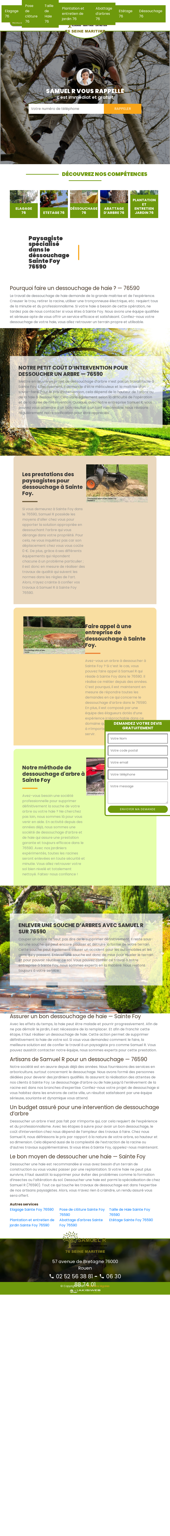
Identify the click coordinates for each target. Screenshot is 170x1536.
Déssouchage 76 (150, 14)
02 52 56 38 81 (71, 1276)
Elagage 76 (12, 14)
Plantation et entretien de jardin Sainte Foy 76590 (32, 1222)
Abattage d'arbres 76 (104, 13)
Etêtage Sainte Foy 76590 (131, 1219)
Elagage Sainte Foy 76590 (32, 1209)
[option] (24, 204)
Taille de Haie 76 (49, 13)
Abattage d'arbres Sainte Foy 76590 (81, 1222)
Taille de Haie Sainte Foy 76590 (129, 1212)
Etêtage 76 (125, 14)
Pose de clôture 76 (31, 13)
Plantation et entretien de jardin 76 (73, 13)
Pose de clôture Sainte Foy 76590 (82, 1212)
